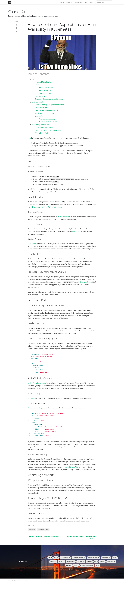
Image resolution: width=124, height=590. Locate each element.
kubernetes (32, 530)
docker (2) (61, 561)
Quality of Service (86, 282)
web (47, 530)
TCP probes (57, 207)
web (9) (56, 557)
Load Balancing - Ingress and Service (49, 105)
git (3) (50, 557)
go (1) (96, 561)
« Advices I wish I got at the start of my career (43, 536)
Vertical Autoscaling (47, 119)
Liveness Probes (45, 90)
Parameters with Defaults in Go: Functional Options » (81, 538)
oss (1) (76, 565)
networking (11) (106, 557)
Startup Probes (45, 93)
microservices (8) (65, 557)
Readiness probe (63, 217)
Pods (29, 138)
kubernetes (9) (71, 561)
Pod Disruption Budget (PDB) (46, 110)
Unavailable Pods (41, 133)
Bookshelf (69, 2)
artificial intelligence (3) (86, 565)
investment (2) (111, 561)
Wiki (86, 2)
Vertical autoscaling (35, 408)
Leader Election (41, 108)
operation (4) (80, 561)
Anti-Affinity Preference (44, 113)
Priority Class (40, 96)
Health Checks (40, 85)
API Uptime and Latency (44, 127)
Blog (91, 2)
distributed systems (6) (78, 557)
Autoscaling (39, 116)
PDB (30, 343)
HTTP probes (46, 207)
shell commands (35, 207)
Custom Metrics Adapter (72, 467)
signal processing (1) (93, 557)
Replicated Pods (37, 102)
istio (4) (115, 557)
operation (41, 530)
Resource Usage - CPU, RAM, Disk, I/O (49, 130)
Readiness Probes (46, 88)
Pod (32, 79)
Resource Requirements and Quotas (49, 99)
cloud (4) (102, 561)
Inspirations (78, 2)
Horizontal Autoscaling (48, 122)
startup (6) (69, 565)
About (62, 2)
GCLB (80, 444)
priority (81, 259)
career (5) (89, 561)
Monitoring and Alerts (40, 125)
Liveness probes (76, 231)
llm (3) (97, 565)
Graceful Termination (43, 82)
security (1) (53, 561)
